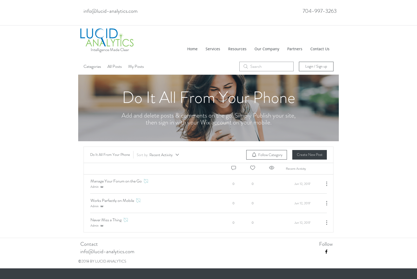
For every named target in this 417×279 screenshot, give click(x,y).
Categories (92, 66)
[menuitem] (266, 155)
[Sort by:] (158, 155)
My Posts (136, 66)
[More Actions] (324, 184)
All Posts (114, 66)
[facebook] (326, 251)
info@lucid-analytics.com (110, 11)
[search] (266, 66)
